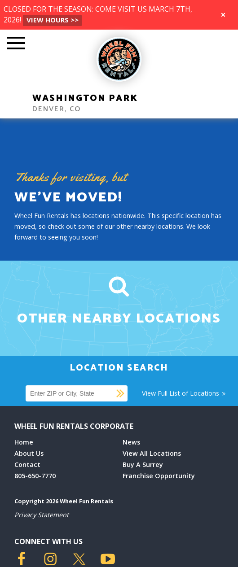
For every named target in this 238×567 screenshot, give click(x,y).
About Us (29, 453)
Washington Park (85, 98)
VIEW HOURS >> (52, 19)
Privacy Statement (41, 514)
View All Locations (152, 453)
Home (23, 442)
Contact (27, 464)
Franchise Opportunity (159, 475)
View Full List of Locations (184, 393)
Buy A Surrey (143, 464)
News (131, 442)
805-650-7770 (35, 475)
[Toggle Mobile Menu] (16, 44)
